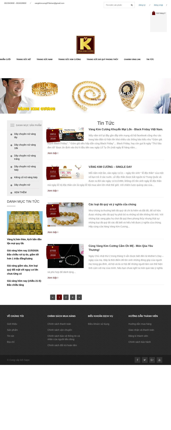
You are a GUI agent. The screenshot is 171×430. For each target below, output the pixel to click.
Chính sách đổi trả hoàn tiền (62, 345)
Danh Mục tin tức (23, 201)
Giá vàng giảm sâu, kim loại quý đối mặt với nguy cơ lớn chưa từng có (22, 269)
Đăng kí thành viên (138, 336)
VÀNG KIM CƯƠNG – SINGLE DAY (110, 166)
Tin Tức (84, 99)
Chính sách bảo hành (140, 342)
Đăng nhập (158, 5)
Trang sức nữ (23, 59)
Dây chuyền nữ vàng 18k (25, 146)
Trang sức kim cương (69, 59)
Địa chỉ (11, 342)
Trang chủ (71, 99)
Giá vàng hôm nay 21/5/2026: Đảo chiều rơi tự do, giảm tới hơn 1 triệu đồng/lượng (23, 254)
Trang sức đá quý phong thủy (102, 59)
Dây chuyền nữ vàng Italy (25, 168)
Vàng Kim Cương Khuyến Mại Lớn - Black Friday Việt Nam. (126, 129)
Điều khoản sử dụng (98, 324)
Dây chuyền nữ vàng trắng (25, 157)
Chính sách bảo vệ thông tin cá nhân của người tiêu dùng (64, 338)
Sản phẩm (12, 330)
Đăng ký (142, 5)
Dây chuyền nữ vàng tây (25, 136)
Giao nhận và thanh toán (141, 330)
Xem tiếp (53, 153)
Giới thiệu (12, 324)
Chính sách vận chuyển (60, 330)
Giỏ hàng (158, 13)
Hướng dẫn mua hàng (140, 324)
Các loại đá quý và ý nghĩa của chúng (112, 204)
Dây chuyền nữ (22, 184)
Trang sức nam (44, 59)
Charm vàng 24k (132, 59)
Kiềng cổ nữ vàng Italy (25, 177)
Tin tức (150, 59)
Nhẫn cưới (5, 59)
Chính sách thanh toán (59, 324)
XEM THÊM (20, 192)
